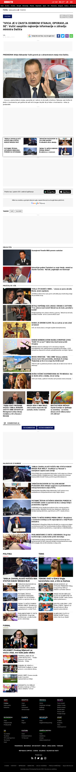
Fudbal (6, 625)
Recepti (19, 6)
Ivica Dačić (19, 211)
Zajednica (42, 736)
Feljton (24, 705)
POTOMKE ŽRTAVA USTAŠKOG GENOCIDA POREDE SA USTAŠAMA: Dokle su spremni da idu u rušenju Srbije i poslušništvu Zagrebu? (52, 503)
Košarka (59, 722)
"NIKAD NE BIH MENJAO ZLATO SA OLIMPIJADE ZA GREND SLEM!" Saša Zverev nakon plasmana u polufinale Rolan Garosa (63, 596)
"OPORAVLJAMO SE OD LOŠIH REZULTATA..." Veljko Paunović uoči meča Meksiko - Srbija (27, 658)
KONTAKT (14, 765)
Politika (5, 10)
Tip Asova (7, 740)
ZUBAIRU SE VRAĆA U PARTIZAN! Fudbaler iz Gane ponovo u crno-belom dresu (27, 667)
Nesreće (41, 709)
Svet (23, 720)
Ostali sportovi (61, 727)
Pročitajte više (9, 286)
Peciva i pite (60, 711)
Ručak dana (61, 709)
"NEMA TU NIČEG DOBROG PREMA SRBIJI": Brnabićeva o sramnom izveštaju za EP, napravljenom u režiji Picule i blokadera (52, 520)
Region (24, 722)
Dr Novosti (73, 6)
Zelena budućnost (44, 740)
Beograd (60, 6)
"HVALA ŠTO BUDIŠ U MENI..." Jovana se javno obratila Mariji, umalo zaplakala (52, 290)
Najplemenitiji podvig (45, 722)
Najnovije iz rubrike (12, 463)
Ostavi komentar (46, 428)
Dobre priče (7, 705)
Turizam (60, 746)
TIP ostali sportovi (9, 738)
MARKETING (31, 765)
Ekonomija (25, 6)
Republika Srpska (25, 751)
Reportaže (38, 6)
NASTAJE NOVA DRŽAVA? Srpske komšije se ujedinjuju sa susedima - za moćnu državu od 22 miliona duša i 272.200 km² (61, 410)
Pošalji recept (61, 713)
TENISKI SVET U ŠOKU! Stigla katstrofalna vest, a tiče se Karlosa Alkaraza (54, 581)
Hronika (13, 6)
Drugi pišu (7, 247)
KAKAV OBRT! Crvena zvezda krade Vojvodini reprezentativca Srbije (27, 677)
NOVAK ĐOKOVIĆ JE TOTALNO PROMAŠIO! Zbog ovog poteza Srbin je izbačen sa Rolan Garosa (63, 586)
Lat (53, 2)
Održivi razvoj (45, 731)
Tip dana (6, 736)
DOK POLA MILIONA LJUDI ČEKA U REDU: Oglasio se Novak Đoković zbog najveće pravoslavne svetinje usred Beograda (63, 606)
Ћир (56, 2)
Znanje (41, 738)
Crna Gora (51, 746)
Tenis (41, 554)
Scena (35, 751)
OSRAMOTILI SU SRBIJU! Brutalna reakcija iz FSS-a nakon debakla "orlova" (26, 687)
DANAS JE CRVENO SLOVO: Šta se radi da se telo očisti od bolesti (52, 324)
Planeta (32, 6)
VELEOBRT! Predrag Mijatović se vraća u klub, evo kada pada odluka (19, 651)
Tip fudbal (7, 734)
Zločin (41, 703)
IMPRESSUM (22, 765)
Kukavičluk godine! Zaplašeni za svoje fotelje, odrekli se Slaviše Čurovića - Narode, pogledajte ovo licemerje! (52, 269)
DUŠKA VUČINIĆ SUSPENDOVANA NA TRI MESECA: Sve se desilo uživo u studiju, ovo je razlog (52, 375)
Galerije (42, 751)
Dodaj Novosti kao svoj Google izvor (41, 36)
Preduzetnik (7, 725)
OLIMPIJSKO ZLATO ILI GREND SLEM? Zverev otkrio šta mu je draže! (61, 615)
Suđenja (41, 707)
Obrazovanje (25, 709)
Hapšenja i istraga (44, 705)
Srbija (44, 746)
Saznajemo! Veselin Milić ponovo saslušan (47, 250)
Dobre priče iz (14, 10)
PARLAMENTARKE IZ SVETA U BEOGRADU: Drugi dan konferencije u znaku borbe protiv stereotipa (51, 536)
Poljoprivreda (8, 722)
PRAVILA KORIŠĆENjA (55, 765)
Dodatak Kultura (27, 736)
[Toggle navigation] (71, 2)
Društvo (7, 6)
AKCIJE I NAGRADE (41, 765)
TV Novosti (25, 738)
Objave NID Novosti (68, 765)
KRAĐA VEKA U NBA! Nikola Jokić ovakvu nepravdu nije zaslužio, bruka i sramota (37, 408)
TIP (48, 6)
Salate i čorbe (61, 705)
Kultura (66, 6)
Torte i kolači (61, 703)
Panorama (54, 6)
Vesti (2, 6)
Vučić (11, 211)
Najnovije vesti (53, 751)
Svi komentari (29, 428)
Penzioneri (25, 707)
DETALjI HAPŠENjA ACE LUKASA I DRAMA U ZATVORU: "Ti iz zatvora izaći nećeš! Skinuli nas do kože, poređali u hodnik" (52, 308)
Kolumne (23, 10)
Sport (44, 6)
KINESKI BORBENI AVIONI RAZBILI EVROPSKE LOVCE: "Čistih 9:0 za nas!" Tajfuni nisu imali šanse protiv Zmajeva (51, 342)
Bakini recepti (61, 707)
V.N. (4, 35)
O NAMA (6, 765)
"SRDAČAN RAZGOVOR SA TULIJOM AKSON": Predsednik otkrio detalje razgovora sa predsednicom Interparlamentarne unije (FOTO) (51, 486)
